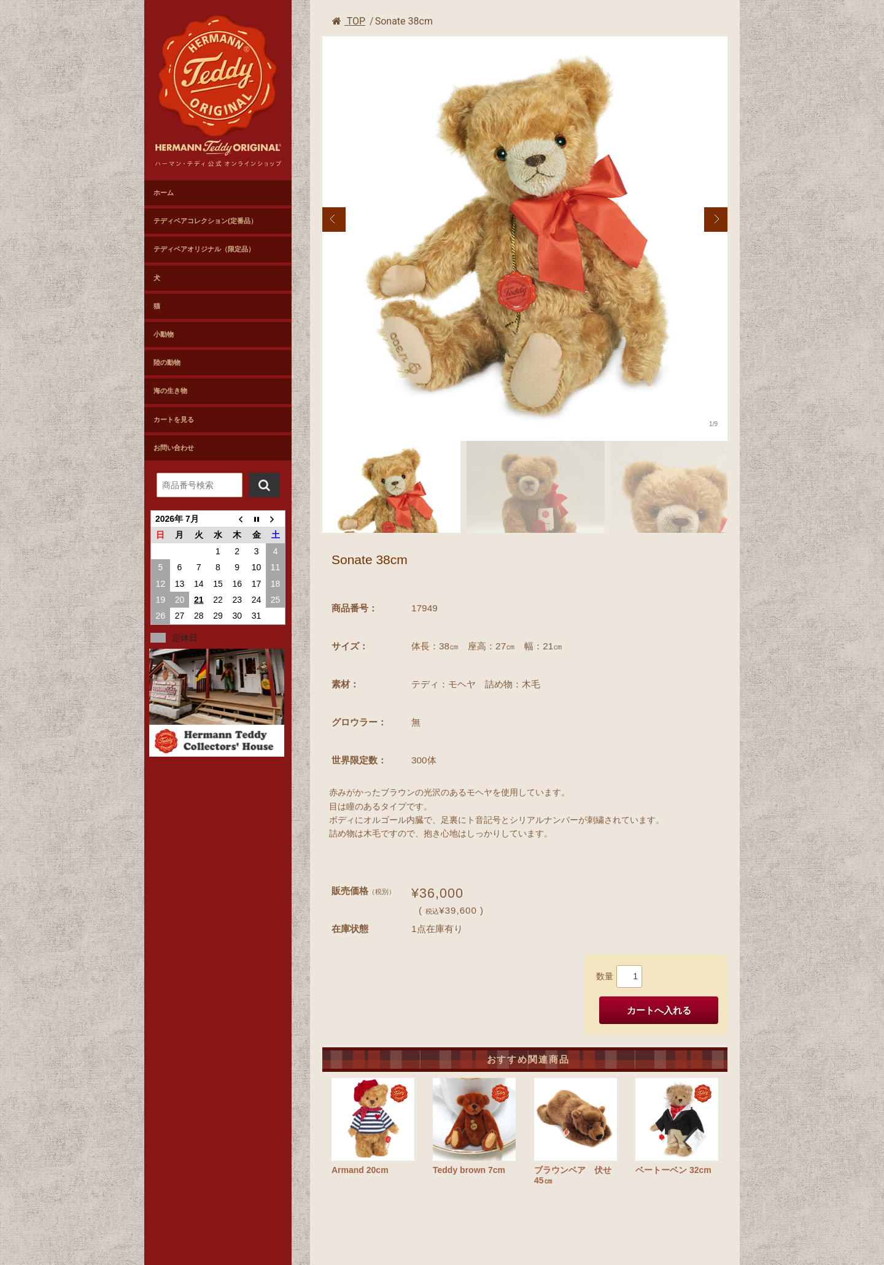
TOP (348, 21)
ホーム (163, 192)
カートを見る (173, 419)
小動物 (163, 334)
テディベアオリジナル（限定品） (204, 249)
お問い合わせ (173, 447)
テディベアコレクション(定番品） (205, 220)
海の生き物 (170, 390)
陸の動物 (166, 362)
